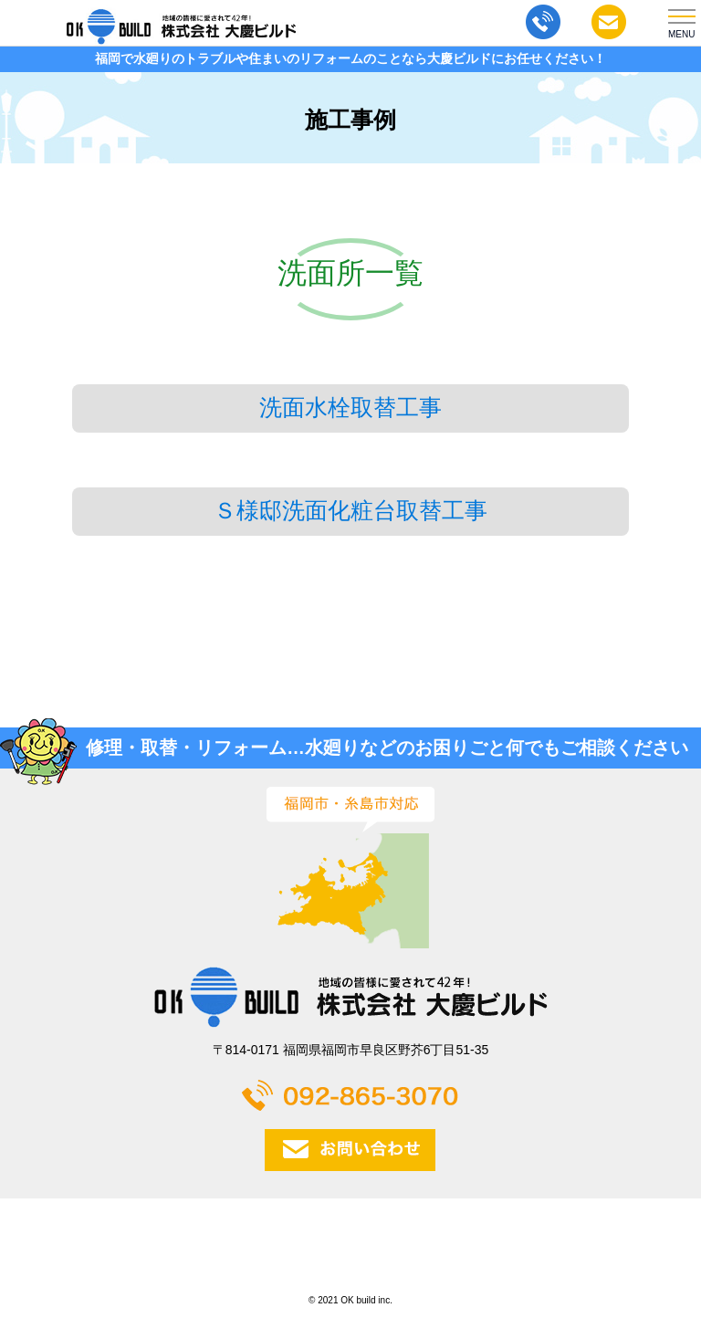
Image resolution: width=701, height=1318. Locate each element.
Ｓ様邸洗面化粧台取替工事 (350, 510)
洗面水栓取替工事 (350, 407)
